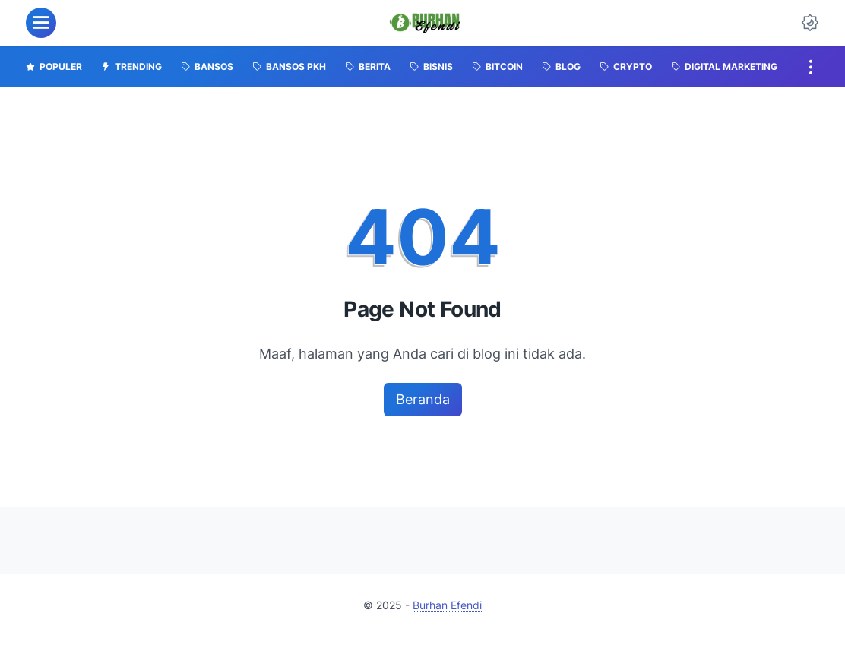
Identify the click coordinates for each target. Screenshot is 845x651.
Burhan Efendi (447, 605)
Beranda (423, 399)
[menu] (41, 23)
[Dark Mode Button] (810, 23)
